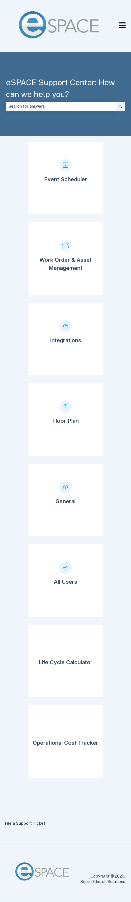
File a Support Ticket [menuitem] (25, 823)
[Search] (120, 106)
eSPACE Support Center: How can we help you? (60, 88)
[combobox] (61, 106)
